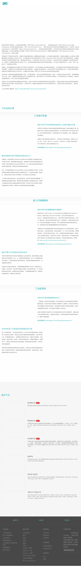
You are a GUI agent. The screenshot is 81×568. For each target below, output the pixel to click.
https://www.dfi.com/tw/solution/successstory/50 (53, 241)
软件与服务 (6, 552)
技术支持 (46, 535)
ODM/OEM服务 (28, 560)
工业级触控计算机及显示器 (10, 546)
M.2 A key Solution (29, 563)
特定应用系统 (7, 542)
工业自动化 (26, 535)
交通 (24, 542)
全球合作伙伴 (47, 551)
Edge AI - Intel (27, 553)
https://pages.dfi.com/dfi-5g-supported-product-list (58, 148)
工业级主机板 (7, 535)
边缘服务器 (6, 549)
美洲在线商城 (47, 548)
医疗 (24, 537)
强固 (24, 547)
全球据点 (46, 540)
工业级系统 (6, 540)
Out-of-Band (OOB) (29, 558)
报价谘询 (46, 537)
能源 (24, 545)
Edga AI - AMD (28, 555)
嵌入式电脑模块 (8, 537)
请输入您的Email (69, 552)
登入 (44, 559)
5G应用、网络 (27, 550)
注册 (44, 562)
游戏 (24, 540)
